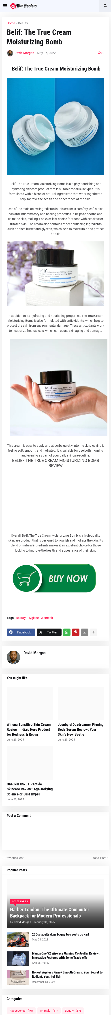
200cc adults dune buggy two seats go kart (60, 934)
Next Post (100, 858)
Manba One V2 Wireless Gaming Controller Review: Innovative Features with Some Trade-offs (66, 955)
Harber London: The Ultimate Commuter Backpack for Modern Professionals (49, 913)
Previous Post (14, 858)
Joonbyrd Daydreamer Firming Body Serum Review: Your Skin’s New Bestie (81, 729)
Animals (49, 1010)
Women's (47, 617)
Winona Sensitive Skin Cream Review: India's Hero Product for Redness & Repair (29, 729)
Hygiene (33, 617)
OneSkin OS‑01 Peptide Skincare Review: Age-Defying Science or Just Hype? (30, 789)
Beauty (23, 23)
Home (11, 23)
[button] (5, 6)
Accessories (21, 1010)
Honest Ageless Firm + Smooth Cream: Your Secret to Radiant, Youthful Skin (67, 974)
